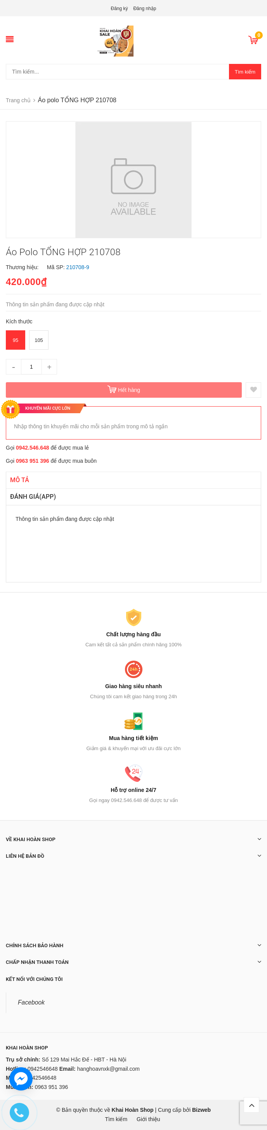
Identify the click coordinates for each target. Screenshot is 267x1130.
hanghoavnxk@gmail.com (108, 1069)
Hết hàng (129, 390)
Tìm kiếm (245, 72)
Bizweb (201, 1110)
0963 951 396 (32, 461)
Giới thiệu (148, 1119)
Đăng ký (119, 8)
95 (15, 340)
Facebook (31, 1002)
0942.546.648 (32, 448)
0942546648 (43, 1069)
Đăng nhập (144, 8)
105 (39, 340)
